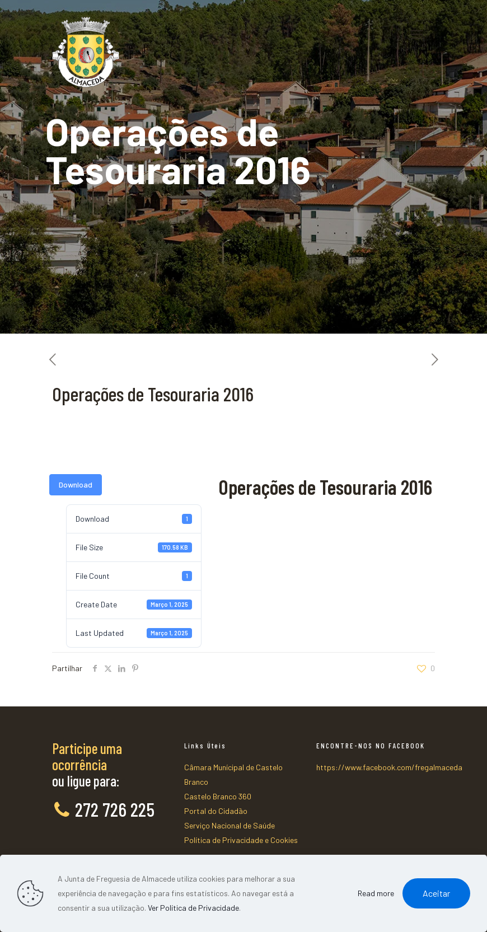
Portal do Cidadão (215, 811)
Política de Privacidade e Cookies (241, 840)
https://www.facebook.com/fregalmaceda (389, 767)
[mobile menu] (417, 33)
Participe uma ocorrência (87, 756)
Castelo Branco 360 (217, 796)
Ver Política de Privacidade (193, 907)
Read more (376, 893)
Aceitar (436, 893)
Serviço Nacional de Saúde (229, 825)
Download (75, 484)
